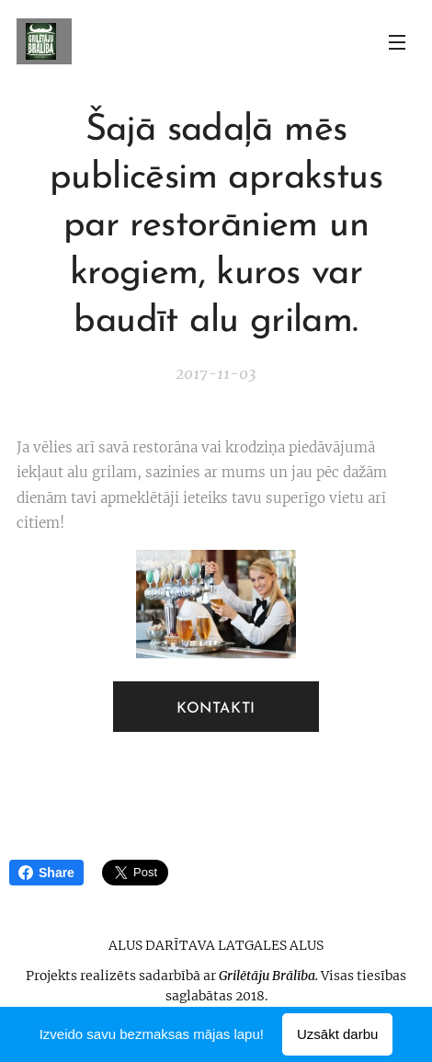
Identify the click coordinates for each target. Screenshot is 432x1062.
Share (46, 872)
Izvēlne (397, 42)
